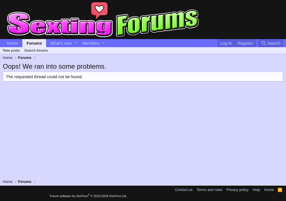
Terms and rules (209, 190)
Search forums (36, 50)
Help (256, 190)
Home (12, 43)
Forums (34, 43)
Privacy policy (238, 190)
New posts (11, 50)
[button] (75, 43)
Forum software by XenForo (88, 196)
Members (91, 43)
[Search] (270, 43)
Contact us (183, 190)
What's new (61, 43)
